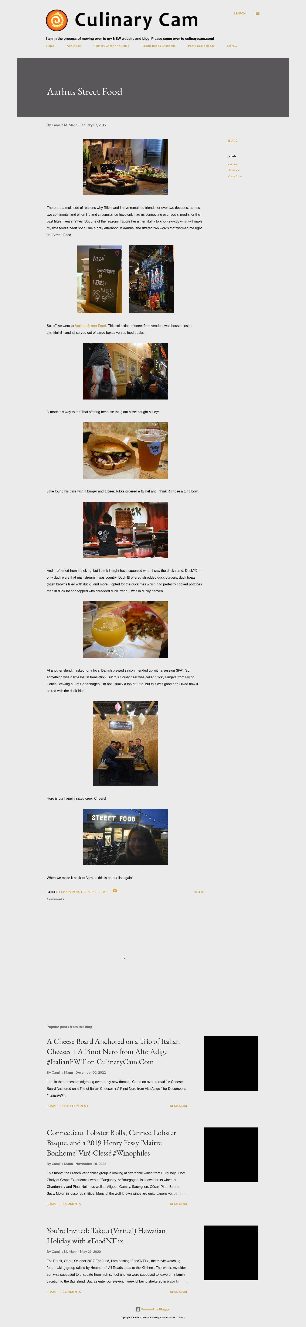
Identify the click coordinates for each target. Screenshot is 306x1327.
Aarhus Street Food (90, 326)
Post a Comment (74, 1106)
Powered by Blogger (153, 1309)
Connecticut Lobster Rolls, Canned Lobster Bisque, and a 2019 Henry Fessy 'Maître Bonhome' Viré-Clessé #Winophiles (111, 1142)
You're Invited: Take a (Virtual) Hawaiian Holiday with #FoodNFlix (106, 1236)
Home (50, 45)
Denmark (233, 170)
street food (234, 176)
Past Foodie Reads (201, 45)
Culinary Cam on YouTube (111, 45)
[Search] (240, 13)
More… (232, 45)
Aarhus (232, 164)
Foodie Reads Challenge (159, 45)
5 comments (70, 1204)
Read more (179, 1106)
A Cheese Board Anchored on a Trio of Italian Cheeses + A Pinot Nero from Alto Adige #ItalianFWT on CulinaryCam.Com (113, 1051)
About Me (74, 45)
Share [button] (232, 140)
